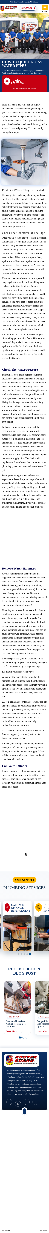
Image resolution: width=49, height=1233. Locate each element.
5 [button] (30, 954)
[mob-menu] (45, 7)
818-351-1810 (28, 8)
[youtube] (27, 1102)
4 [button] (27, 954)
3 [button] (24, 954)
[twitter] (26, 854)
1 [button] (18, 954)
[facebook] (9, 1102)
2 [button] (21, 954)
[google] (35, 1102)
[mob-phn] (24, 1111)
